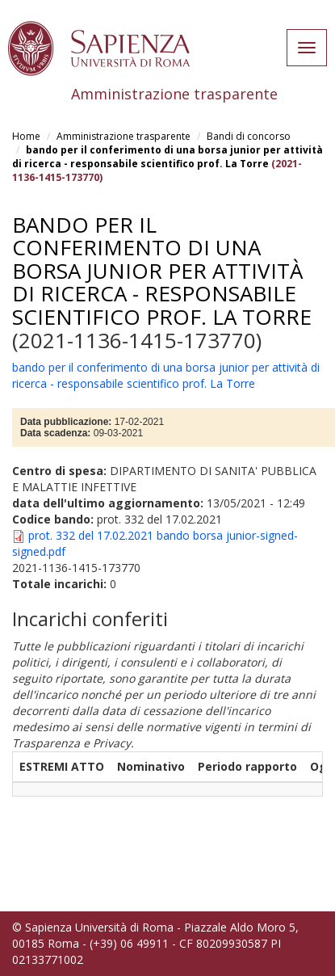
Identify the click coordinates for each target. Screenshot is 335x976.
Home (26, 136)
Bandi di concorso (249, 136)
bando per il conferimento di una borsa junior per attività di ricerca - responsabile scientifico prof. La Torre (167, 156)
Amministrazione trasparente (124, 136)
